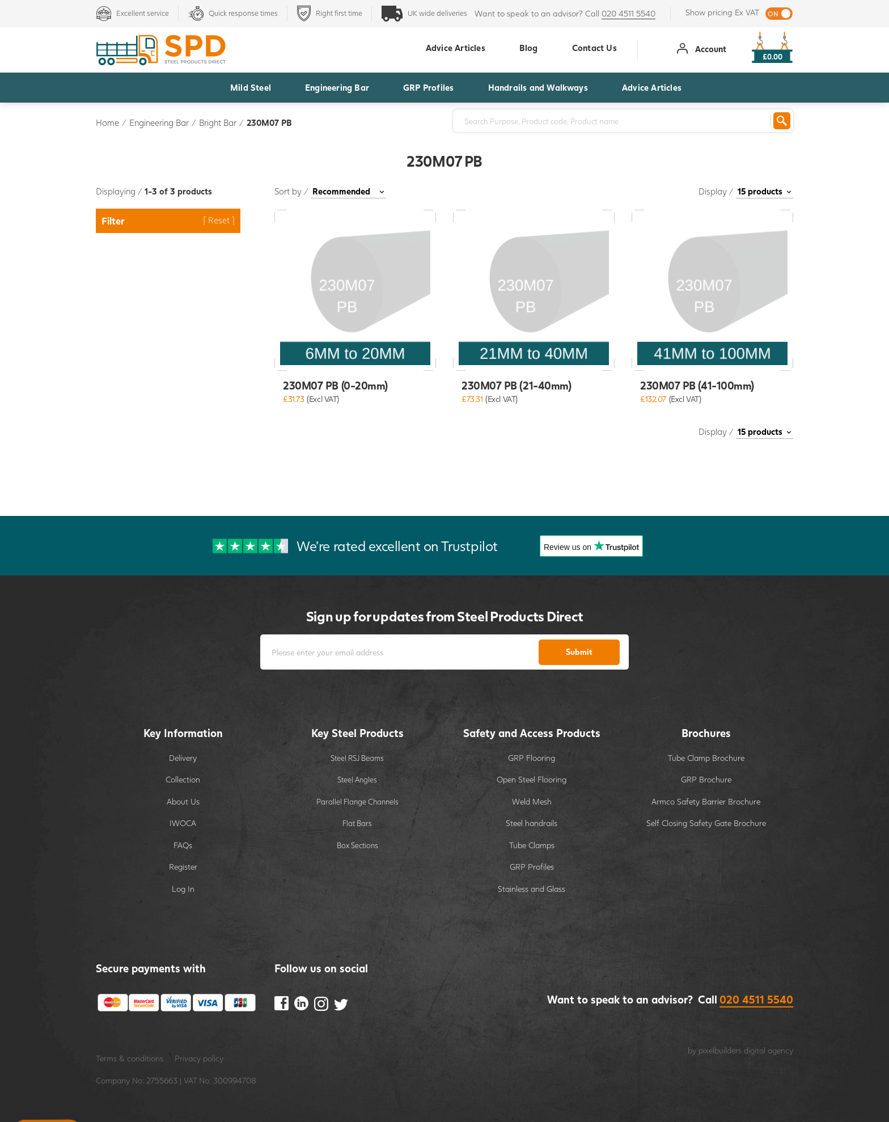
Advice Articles (651, 87)
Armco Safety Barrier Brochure (705, 801)
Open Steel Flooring (531, 779)
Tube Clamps (531, 845)
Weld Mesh (532, 801)
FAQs (182, 845)
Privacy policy (199, 1058)
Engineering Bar (337, 87)
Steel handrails (531, 823)
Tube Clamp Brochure (706, 758)
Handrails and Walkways (538, 87)
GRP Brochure (706, 779)
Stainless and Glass (531, 889)
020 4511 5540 (628, 13)
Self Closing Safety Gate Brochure (706, 823)
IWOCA (183, 823)
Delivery (183, 758)
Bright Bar (217, 122)
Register (183, 866)
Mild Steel (250, 87)
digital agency (768, 1050)
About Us (183, 801)
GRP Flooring (531, 758)
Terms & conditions (129, 1058)
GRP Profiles (428, 87)
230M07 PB (269, 122)
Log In (183, 889)
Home (107, 122)
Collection (183, 779)
